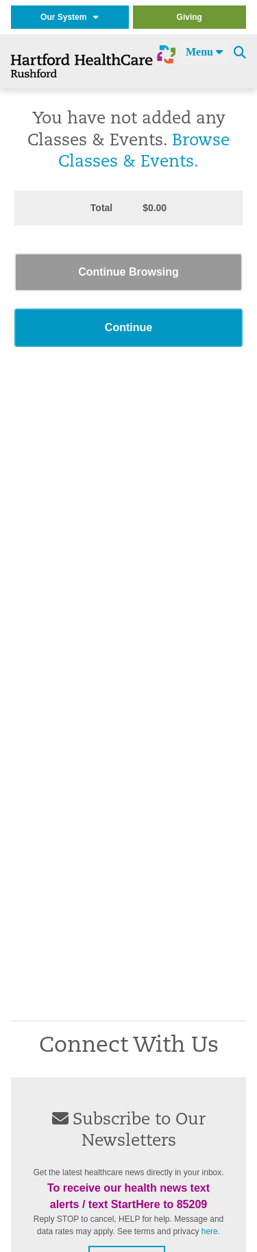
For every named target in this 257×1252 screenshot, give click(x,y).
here (209, 1231)
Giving (189, 17)
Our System (69, 17)
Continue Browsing (128, 272)
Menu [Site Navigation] (204, 52)
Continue (128, 327)
